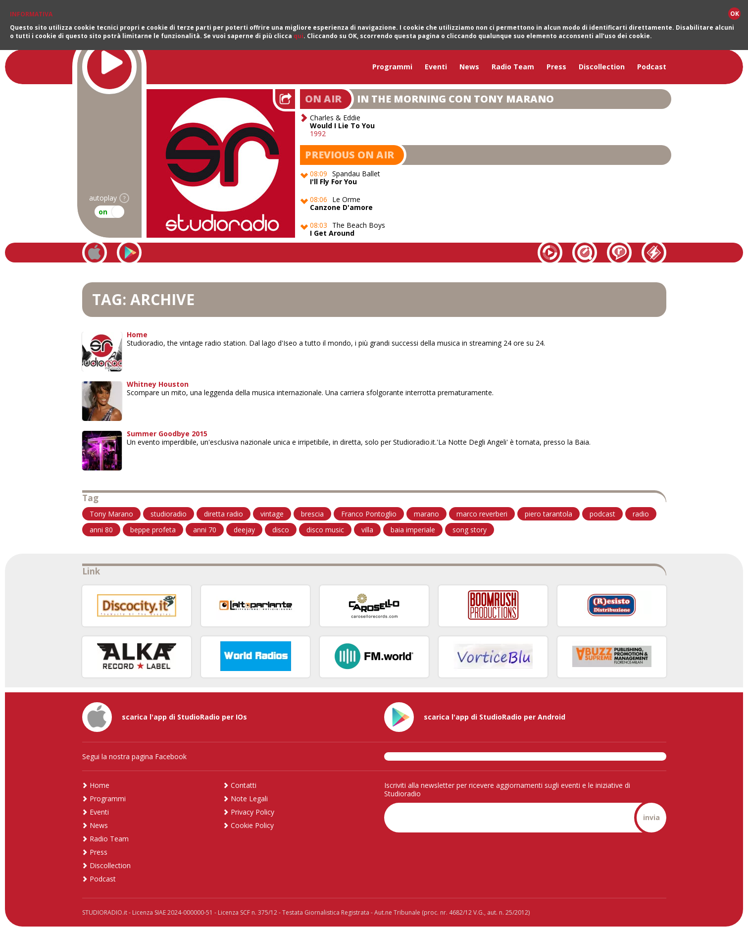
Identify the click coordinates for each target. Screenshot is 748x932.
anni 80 (101, 529)
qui (298, 36)
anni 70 (204, 529)
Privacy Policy (252, 812)
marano (426, 513)
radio (641, 513)
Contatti (243, 785)
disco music (325, 529)
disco (280, 529)
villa (367, 529)
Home (99, 785)
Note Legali (249, 798)
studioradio (168, 513)
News (469, 66)
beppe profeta (153, 529)
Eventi (436, 66)
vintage (272, 513)
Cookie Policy (252, 825)
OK (734, 13)
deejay (244, 529)
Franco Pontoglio (369, 513)
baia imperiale (413, 529)
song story (469, 529)
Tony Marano (111, 513)
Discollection (602, 66)
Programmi (392, 66)
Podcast (651, 66)
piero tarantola (548, 513)
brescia (312, 513)
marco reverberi (481, 513)
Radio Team (513, 66)
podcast (602, 513)
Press (556, 66)
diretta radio (223, 513)
